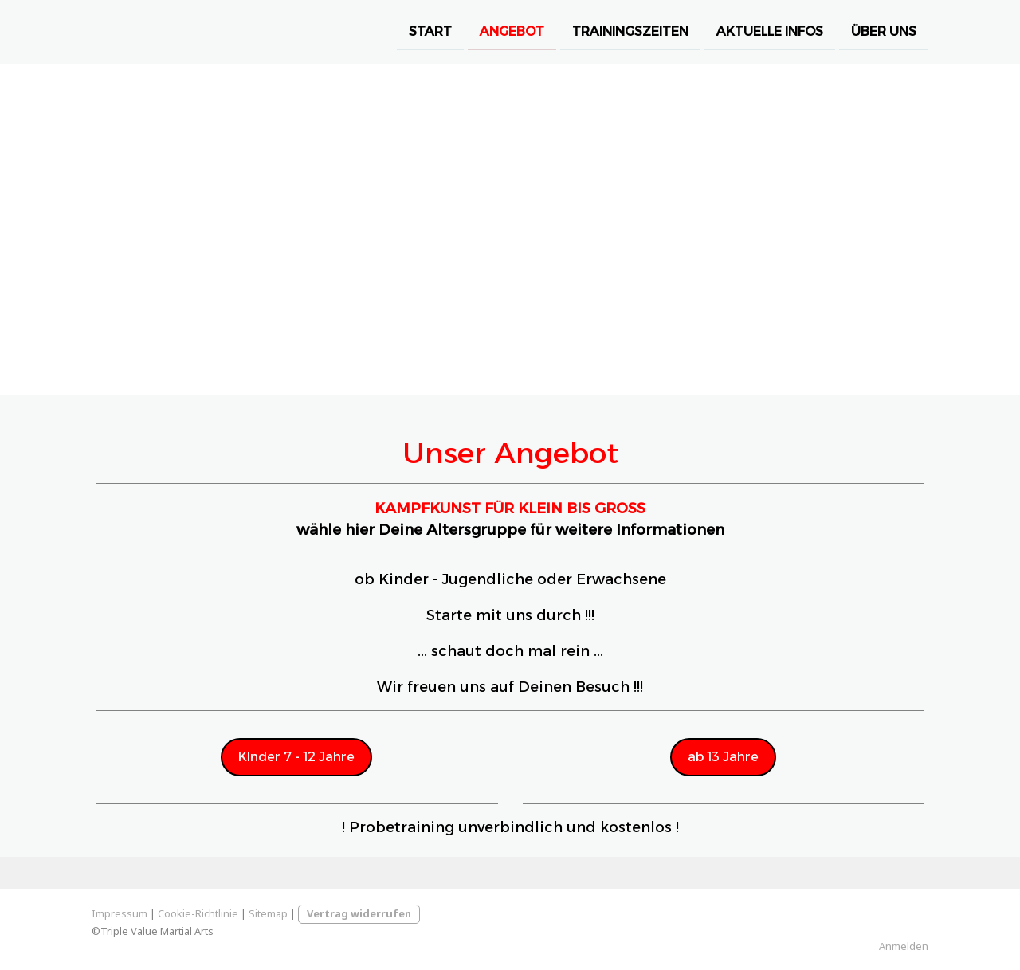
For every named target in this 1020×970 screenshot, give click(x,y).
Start (430, 30)
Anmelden (903, 946)
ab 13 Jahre (723, 756)
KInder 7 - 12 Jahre (296, 756)
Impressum (119, 913)
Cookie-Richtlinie (198, 913)
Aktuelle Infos (769, 30)
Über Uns (883, 30)
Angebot (512, 30)
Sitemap (268, 913)
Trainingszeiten (630, 30)
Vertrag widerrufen (359, 913)
